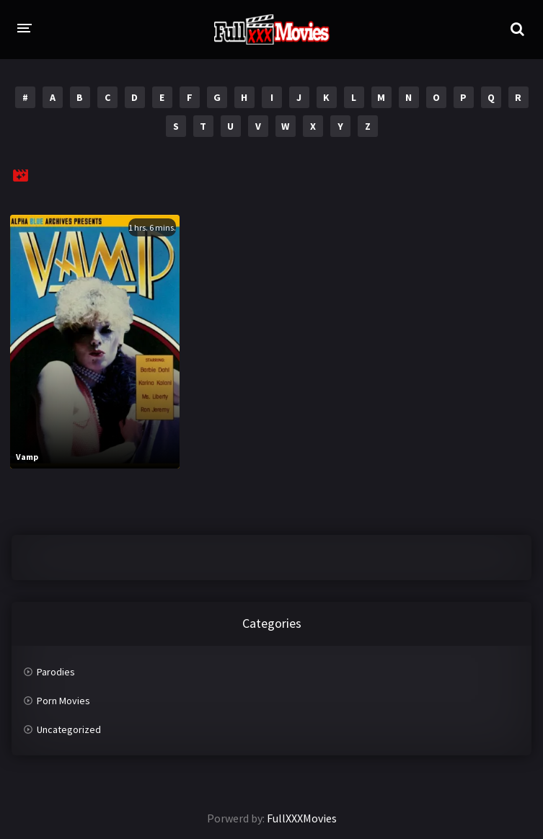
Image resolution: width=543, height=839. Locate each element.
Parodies (56, 671)
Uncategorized (69, 729)
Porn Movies (63, 700)
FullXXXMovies (302, 818)
